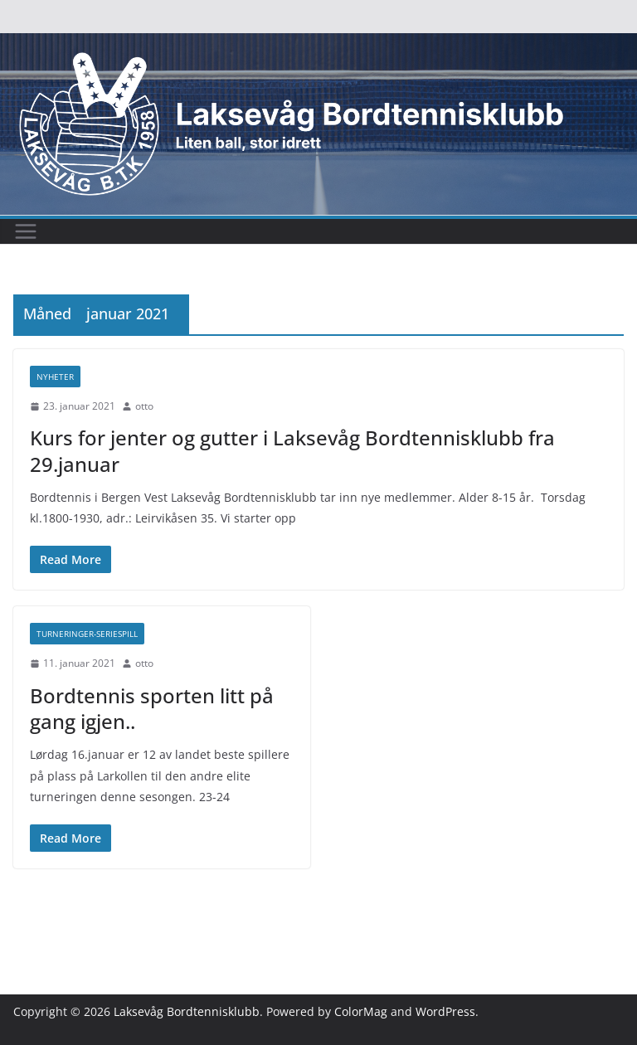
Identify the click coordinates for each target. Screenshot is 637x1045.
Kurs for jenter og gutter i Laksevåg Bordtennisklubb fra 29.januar (292, 450)
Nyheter (55, 376)
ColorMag (360, 1011)
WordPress (445, 1011)
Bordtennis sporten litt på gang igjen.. (152, 708)
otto (144, 406)
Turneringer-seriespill (87, 633)
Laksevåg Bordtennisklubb (187, 1011)
